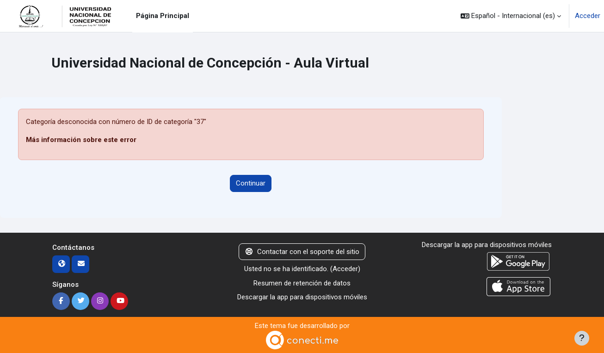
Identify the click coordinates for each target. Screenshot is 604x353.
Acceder (587, 16)
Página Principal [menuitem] (162, 16)
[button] (511, 16)
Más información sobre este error (81, 140)
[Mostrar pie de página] (581, 338)
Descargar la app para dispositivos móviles (302, 297)
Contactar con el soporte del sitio (302, 252)
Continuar (250, 183)
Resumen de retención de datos (302, 283)
